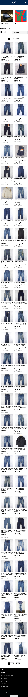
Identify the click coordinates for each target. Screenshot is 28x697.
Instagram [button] (14, 695)
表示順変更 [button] (15, 32)
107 (17, 38)
